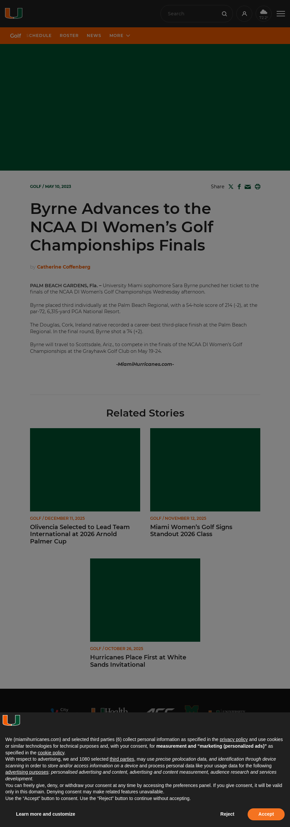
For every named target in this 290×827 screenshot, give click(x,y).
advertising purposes (26, 772)
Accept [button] (266, 814)
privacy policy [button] (234, 739)
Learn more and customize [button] (45, 814)
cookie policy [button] (51, 752)
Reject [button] (227, 814)
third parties (122, 759)
